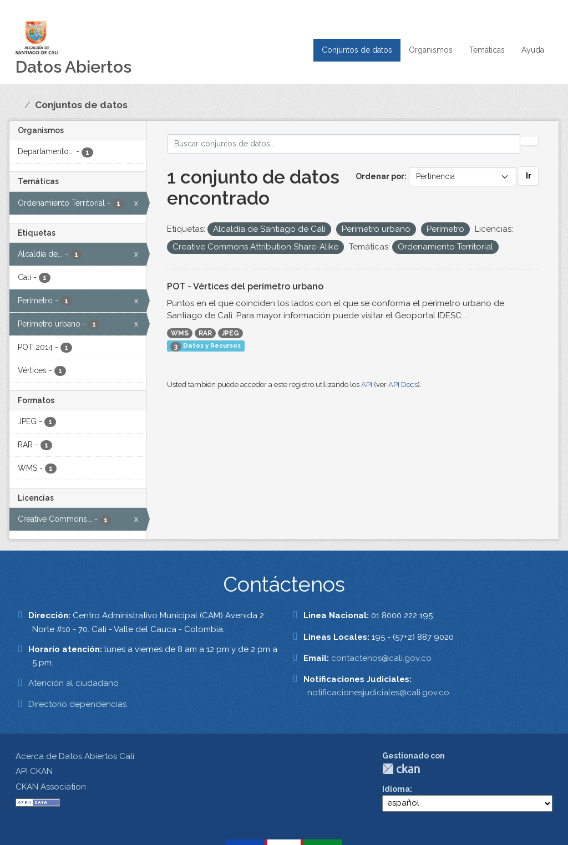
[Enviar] (529, 141)
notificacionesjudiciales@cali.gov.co (378, 693)
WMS (180, 333)
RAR (205, 333)
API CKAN (34, 771)
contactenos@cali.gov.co (381, 658)
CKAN (401, 769)
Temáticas (487, 49)
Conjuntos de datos (357, 49)
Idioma (396, 789)
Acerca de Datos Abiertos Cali (75, 756)
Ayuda (532, 49)
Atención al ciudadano (73, 683)
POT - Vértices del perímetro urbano (245, 286)
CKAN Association (51, 787)
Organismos (431, 49)
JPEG (230, 333)
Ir (528, 175)
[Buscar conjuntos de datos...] (344, 144)
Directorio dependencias (77, 704)
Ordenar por (380, 176)
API (366, 384)
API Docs (403, 384)
